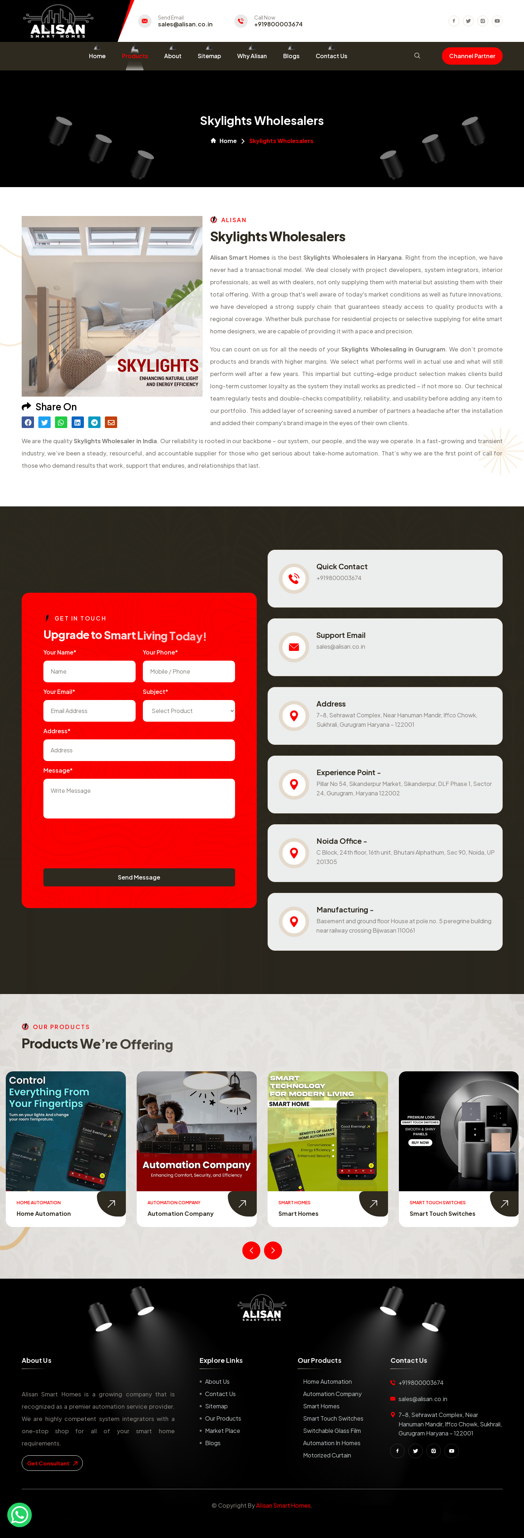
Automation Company (181, 1213)
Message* (58, 770)
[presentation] (98, 840)
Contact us (220, 1393)
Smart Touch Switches (443, 1213)
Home (97, 56)
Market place (222, 1430)
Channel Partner (472, 56)
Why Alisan (252, 56)
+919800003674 (278, 24)
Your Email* (59, 691)
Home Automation (44, 1213)
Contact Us (331, 56)
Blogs (291, 56)
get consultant (52, 1463)
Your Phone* (160, 652)
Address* (57, 731)
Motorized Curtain (327, 1455)
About (173, 56)
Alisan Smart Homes (283, 1505)
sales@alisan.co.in (185, 24)
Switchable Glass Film (332, 1430)
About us (217, 1381)
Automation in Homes (332, 1443)
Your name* (59, 652)
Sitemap (209, 56)
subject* (155, 691)
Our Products (223, 1418)
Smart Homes (298, 1213)
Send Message (139, 877)
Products (135, 56)
